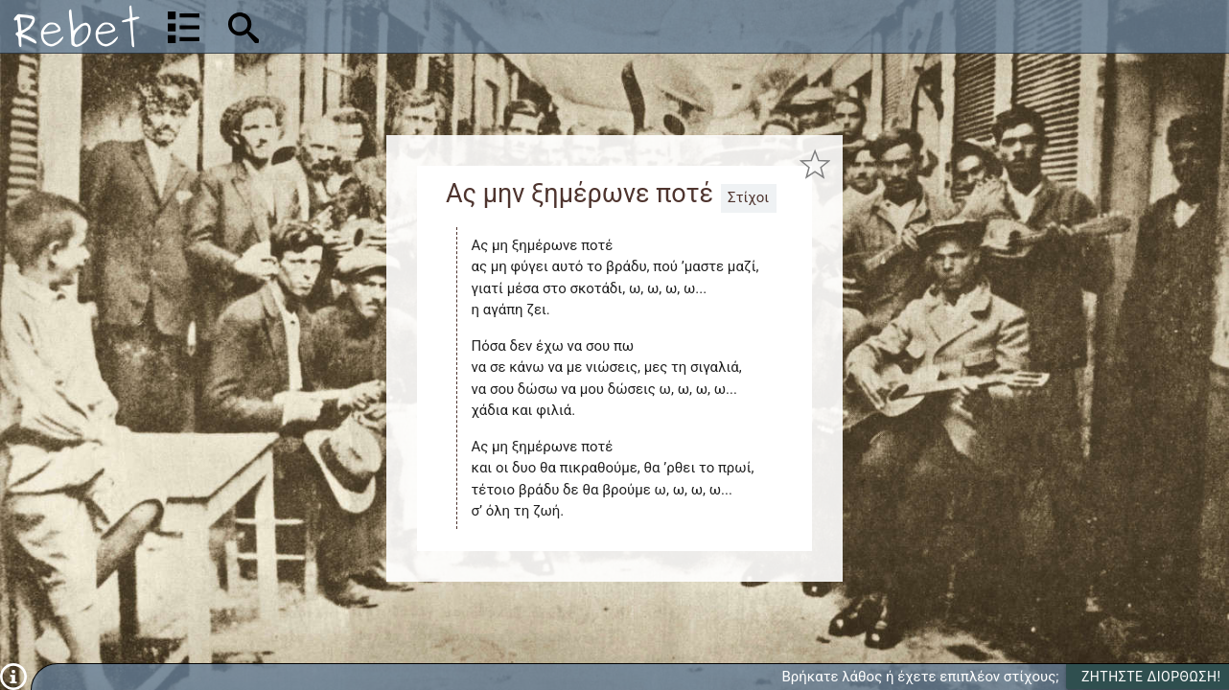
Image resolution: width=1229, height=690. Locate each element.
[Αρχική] (76, 26)
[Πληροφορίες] (13, 675)
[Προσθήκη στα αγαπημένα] (814, 164)
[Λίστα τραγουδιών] (183, 27)
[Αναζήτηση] (370, 26)
